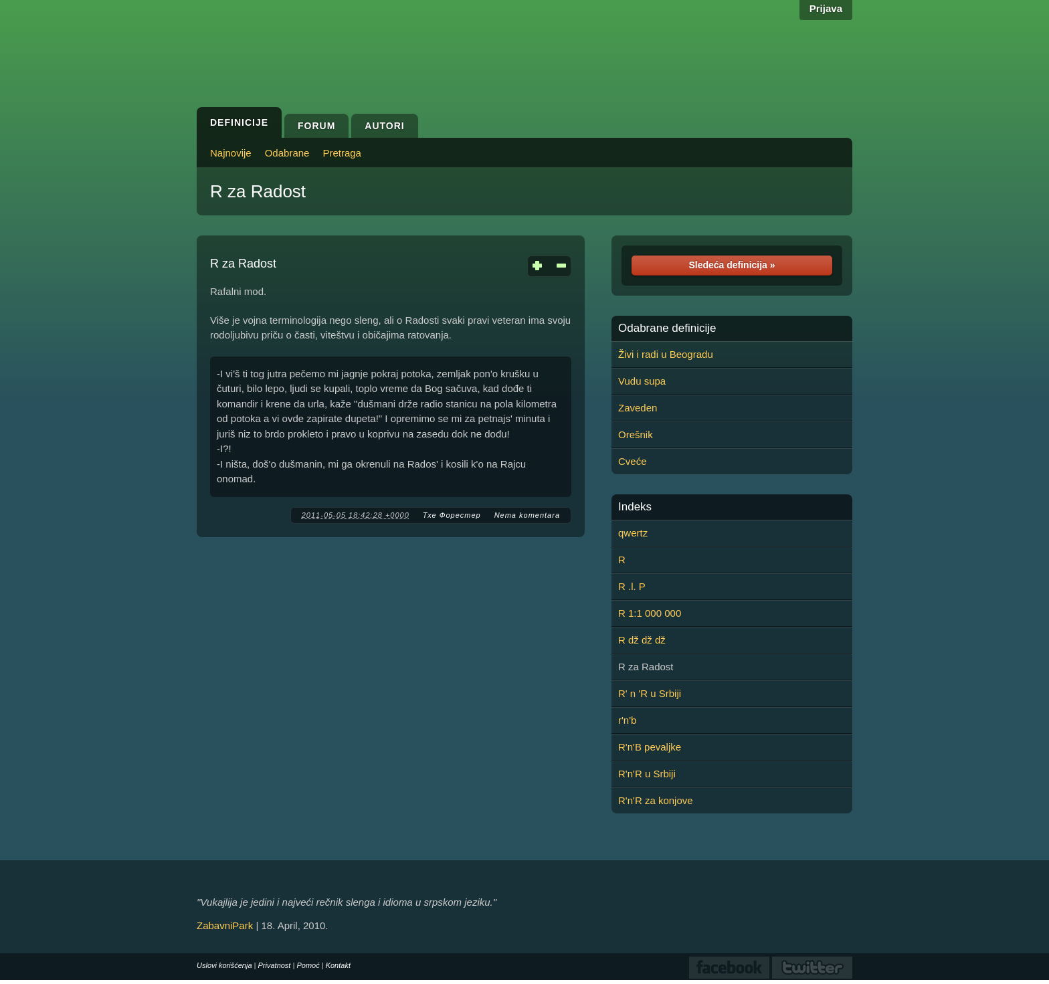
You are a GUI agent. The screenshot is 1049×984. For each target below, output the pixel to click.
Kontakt (338, 965)
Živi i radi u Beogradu (665, 354)
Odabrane (287, 153)
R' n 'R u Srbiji (649, 693)
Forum (316, 125)
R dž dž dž (642, 640)
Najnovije (231, 153)
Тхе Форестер (452, 515)
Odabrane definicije (667, 328)
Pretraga (341, 153)
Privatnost (274, 965)
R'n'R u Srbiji (647, 773)
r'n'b (627, 720)
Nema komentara (527, 515)
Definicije (239, 122)
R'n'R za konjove (655, 800)
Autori (384, 125)
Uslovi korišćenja (224, 965)
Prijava (825, 8)
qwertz (633, 532)
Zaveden (637, 407)
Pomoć (307, 965)
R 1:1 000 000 (649, 613)
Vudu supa (642, 381)
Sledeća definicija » (731, 265)
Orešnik (635, 434)
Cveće (632, 461)
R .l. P (632, 586)
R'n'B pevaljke (649, 747)
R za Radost (258, 191)
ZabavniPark (225, 925)
